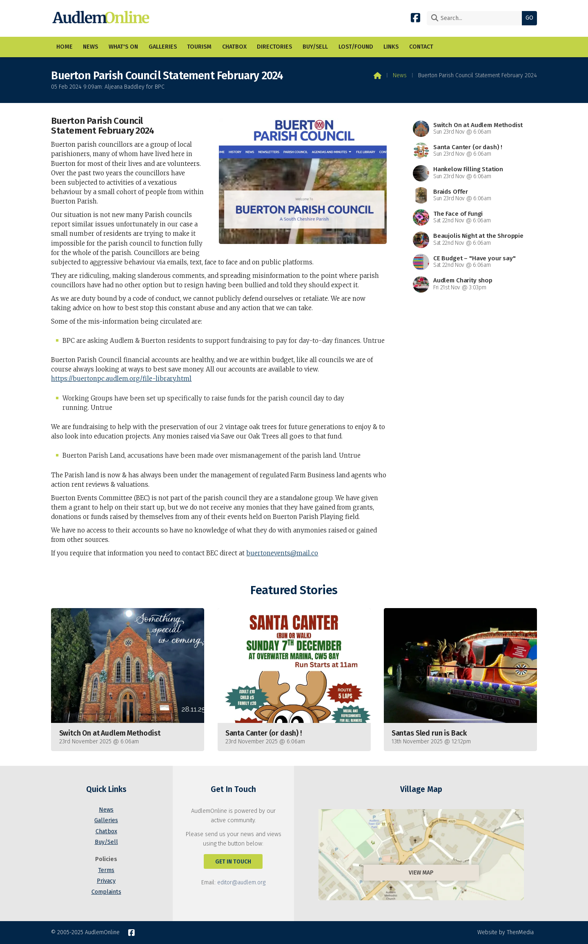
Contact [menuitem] (421, 46)
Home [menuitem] (64, 46)
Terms (106, 870)
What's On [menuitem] (123, 46)
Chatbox (106, 831)
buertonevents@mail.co (282, 553)
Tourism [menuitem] (199, 46)
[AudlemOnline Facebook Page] (415, 17)
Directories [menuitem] (274, 46)
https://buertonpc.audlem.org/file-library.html (121, 379)
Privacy (106, 880)
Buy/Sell (106, 842)
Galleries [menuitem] (163, 46)
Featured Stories (293, 590)
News (400, 75)
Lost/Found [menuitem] (356, 46)
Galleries (106, 820)
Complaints (106, 891)
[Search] (476, 18)
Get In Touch (233, 861)
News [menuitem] (90, 46)
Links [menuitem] (391, 46)
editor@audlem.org (241, 882)
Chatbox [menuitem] (234, 46)
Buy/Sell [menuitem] (315, 46)
